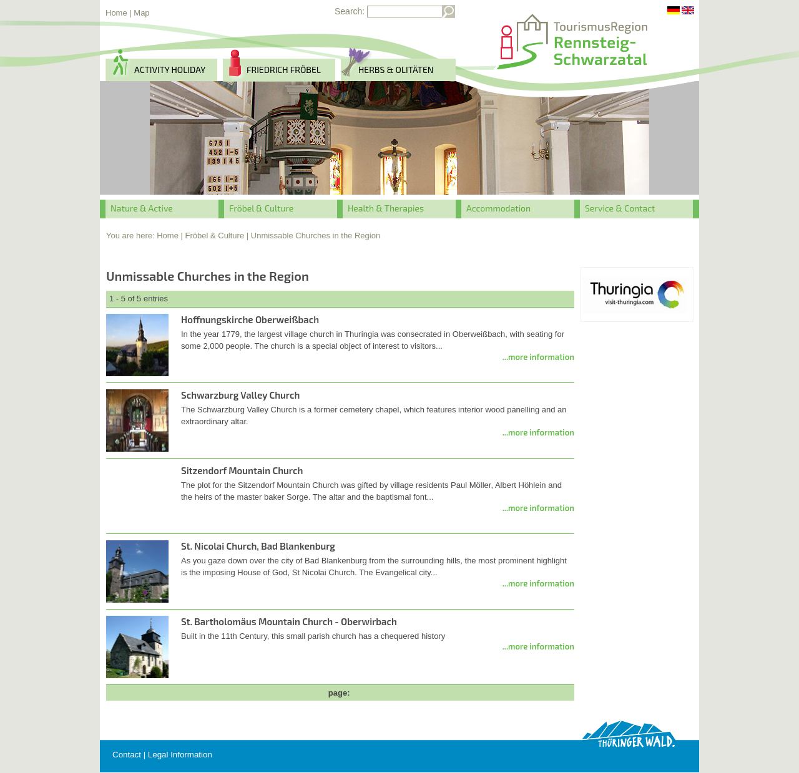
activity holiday (169, 69)
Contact (126, 754)
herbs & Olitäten (396, 69)
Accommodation (498, 208)
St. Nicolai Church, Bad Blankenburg (258, 546)
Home (116, 12)
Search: (350, 11)
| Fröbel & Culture (213, 235)
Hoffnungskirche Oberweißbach (250, 319)
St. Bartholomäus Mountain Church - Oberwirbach (289, 621)
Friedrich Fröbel (284, 69)
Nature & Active (141, 208)
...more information (538, 357)
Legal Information (180, 754)
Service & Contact (620, 208)
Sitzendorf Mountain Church (242, 470)
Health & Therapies (386, 208)
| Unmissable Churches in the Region (313, 235)
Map (141, 12)
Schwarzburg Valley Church (240, 395)
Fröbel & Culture (261, 208)
